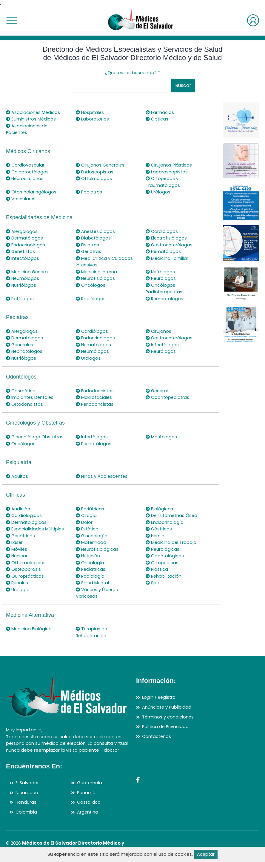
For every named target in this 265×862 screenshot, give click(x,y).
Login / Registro (159, 697)
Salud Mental (93, 582)
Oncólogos (91, 285)
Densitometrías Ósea (172, 515)
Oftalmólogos (94, 178)
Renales (17, 582)
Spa (153, 582)
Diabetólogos (94, 238)
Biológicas (160, 509)
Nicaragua (27, 792)
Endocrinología (165, 522)
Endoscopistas (95, 172)
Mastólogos (162, 437)
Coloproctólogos (28, 172)
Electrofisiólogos (167, 238)
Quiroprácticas (25, 576)
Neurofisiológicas (97, 549)
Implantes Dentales (30, 397)
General (157, 390)
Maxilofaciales (94, 397)
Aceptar (206, 854)
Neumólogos (23, 278)
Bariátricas (90, 509)
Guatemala (90, 782)
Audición (18, 509)
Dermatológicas (26, 522)
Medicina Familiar (167, 258)
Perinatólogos (94, 443)
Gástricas (159, 529)
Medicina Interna (97, 271)
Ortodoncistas (25, 404)
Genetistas (21, 251)
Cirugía (86, 515)
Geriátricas (21, 536)
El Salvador (27, 782)
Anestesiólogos (96, 231)
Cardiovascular (25, 165)
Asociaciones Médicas (33, 112)
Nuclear (17, 556)
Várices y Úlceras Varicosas (97, 592)
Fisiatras (88, 245)
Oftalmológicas (26, 562)
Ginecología (92, 536)
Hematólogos (164, 251)
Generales (20, 344)
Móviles (17, 549)
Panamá (86, 792)
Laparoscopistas (167, 172)
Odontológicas (165, 556)
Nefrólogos (161, 271)
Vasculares (21, 199)
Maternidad (91, 542)
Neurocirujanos (25, 178)
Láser (14, 542)
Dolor (84, 522)
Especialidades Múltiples (35, 529)
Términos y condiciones (168, 716)
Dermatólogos (25, 238)
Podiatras (89, 192)
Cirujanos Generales (101, 165)
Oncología (90, 562)
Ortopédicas (162, 562)
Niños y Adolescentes (102, 476)
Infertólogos (92, 437)
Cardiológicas (24, 515)
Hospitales (90, 112)
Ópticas (157, 119)
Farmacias (160, 112)
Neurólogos (161, 278)
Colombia (26, 811)
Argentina (88, 811)
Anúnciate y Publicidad (167, 707)
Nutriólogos (21, 285)
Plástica (157, 569)
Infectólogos (23, 258)
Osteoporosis (24, 569)
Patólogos (20, 298)
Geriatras (89, 251)
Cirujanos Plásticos (169, 165)
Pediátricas (91, 569)
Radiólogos (91, 298)
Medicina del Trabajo (171, 542)
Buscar (183, 85)
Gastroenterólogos (170, 245)
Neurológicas (163, 549)
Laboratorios (93, 119)
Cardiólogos (162, 231)
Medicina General (28, 271)
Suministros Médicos (31, 119)
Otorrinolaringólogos (31, 192)
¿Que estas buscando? (132, 72)
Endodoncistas (95, 390)
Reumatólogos (165, 298)
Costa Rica (89, 802)
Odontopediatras (168, 397)
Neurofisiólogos (96, 278)
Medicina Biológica (29, 628)
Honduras (26, 802)
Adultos (17, 476)
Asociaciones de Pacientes (27, 129)
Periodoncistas (95, 404)
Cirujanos (159, 331)
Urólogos (158, 192)
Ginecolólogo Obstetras (35, 437)
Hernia (155, 536)
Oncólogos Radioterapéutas (165, 288)
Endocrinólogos (25, 245)
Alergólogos (22, 231)
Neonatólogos (25, 351)
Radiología (90, 576)
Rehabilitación (164, 576)
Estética (88, 529)
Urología (18, 589)
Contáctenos (157, 736)
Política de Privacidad (166, 726)
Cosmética (21, 390)
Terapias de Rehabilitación (92, 632)
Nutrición (88, 556)
